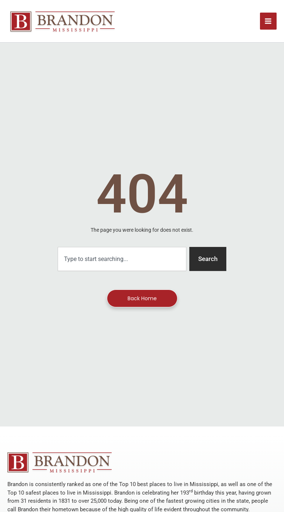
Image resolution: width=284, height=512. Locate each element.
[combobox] (122, 259)
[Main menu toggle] (268, 21)
